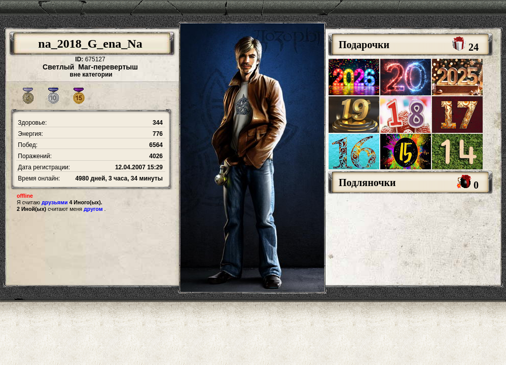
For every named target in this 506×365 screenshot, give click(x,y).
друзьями (54, 202)
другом (93, 209)
